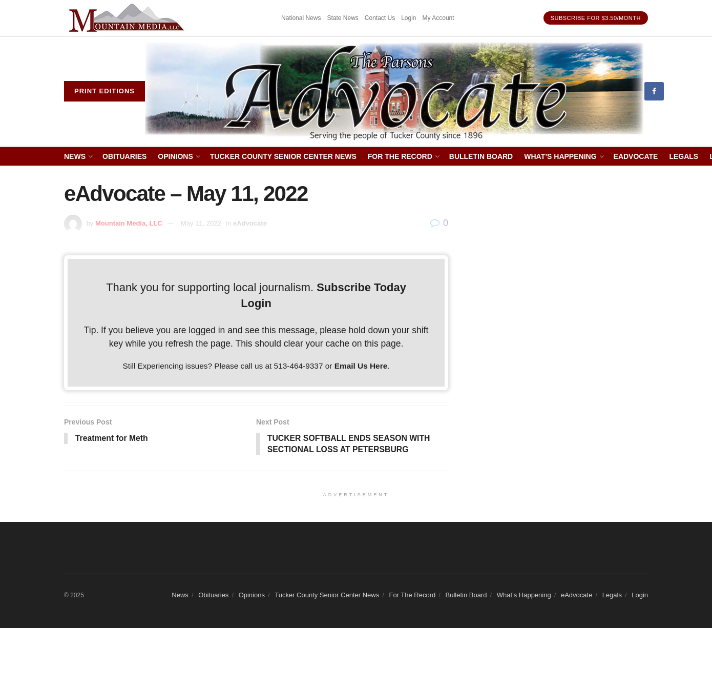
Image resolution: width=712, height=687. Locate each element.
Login (408, 18)
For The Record (400, 156)
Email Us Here (361, 365)
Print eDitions (104, 91)
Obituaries (124, 156)
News (75, 156)
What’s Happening (560, 156)
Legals (683, 156)
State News (342, 18)
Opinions (175, 156)
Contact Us (380, 18)
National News (301, 18)
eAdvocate (636, 156)
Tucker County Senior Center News (283, 156)
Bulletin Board (481, 156)
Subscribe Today (361, 287)
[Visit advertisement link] (128, 18)
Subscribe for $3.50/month (596, 18)
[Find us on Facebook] (654, 91)
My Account (438, 18)
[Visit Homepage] (394, 91)
